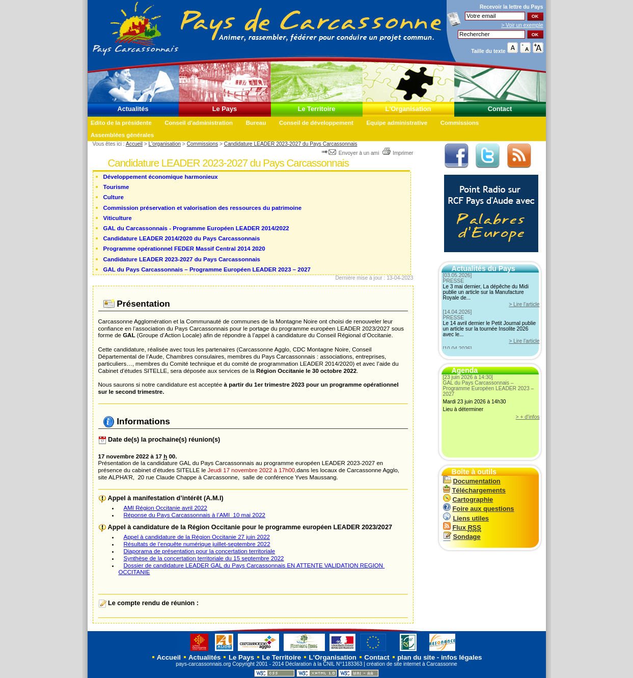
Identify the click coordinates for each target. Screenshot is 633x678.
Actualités (132, 109)
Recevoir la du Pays (511, 7)
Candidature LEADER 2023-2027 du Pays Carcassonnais (290, 144)
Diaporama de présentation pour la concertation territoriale (200, 551)
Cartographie (468, 499)
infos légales (461, 657)
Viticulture (117, 218)
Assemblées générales (122, 135)
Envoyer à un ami (351, 153)
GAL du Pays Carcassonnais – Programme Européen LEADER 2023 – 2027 (207, 269)
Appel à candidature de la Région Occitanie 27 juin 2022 (197, 537)
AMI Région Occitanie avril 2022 (166, 508)
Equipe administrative (396, 123)
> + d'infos (528, 417)
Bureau (256, 123)
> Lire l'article (524, 304)
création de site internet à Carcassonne (412, 664)
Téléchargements (474, 490)
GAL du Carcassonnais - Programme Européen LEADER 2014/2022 (196, 228)
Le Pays (224, 109)
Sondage (462, 536)
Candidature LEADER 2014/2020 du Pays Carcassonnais (181, 238)
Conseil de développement (316, 123)
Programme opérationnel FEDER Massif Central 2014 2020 (184, 249)
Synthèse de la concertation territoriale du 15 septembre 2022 (204, 558)
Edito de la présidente (121, 123)
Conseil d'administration (198, 123)
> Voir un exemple (522, 25)
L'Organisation (408, 109)
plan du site (416, 657)
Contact (500, 109)
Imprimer (397, 153)
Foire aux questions (478, 508)
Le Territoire (317, 109)
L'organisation (165, 144)
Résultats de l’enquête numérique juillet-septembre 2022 (197, 544)
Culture (113, 197)
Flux (462, 527)
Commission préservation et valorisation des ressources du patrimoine (202, 208)
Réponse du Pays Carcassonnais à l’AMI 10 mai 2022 (194, 515)
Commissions (460, 123)
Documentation (472, 481)
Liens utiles (466, 518)
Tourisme (116, 187)
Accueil (134, 144)
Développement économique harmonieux (160, 177)
